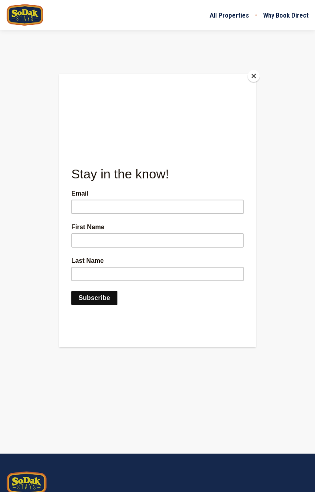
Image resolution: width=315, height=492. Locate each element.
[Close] (254, 76)
